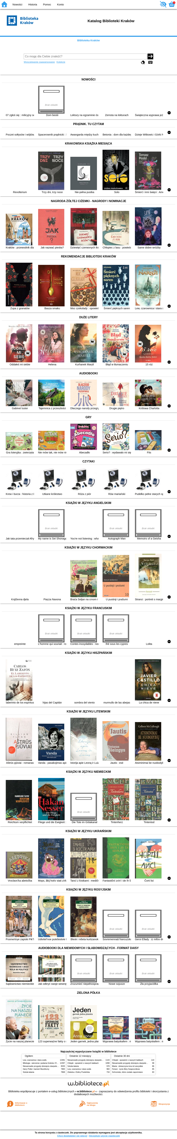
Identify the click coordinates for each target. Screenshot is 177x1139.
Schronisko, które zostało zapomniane (127, 1072)
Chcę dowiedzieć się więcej (72, 1135)
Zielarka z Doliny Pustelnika (78, 1072)
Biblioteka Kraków (88, 40)
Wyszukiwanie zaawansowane (39, 62)
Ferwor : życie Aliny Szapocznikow (126, 1069)
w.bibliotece (86, 1091)
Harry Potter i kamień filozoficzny (36, 1069)
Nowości (17, 4)
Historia (32, 4)
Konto (60, 4)
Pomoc (47, 4)
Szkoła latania (28, 1072)
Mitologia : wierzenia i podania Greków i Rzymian (42, 1063)
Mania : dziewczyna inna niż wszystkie (127, 1066)
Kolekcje (60, 62)
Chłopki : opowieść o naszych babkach (83, 1063)
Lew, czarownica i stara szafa (34, 1060)
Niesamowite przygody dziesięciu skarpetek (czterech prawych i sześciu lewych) (55, 1066)
